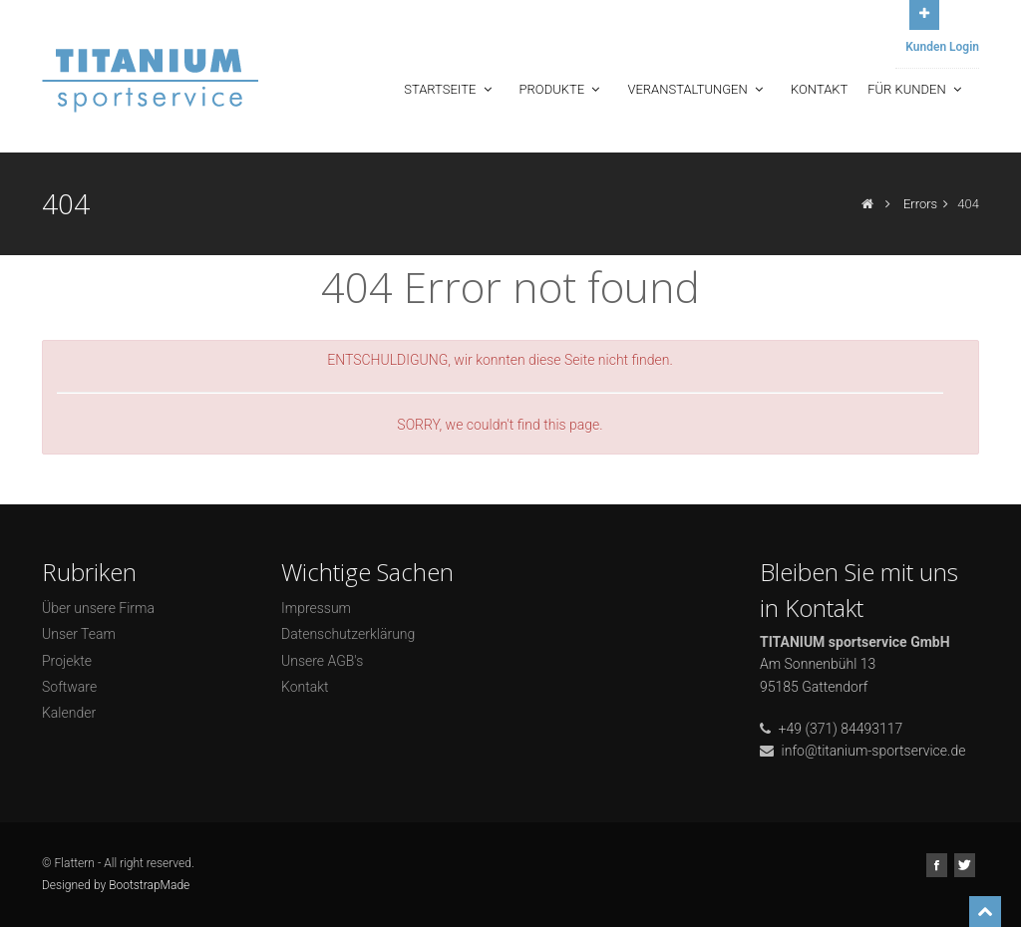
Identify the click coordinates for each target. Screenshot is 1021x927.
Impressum (316, 608)
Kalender (69, 713)
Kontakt (819, 89)
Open (924, 12)
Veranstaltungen (697, 89)
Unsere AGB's (322, 661)
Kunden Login (942, 47)
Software (69, 687)
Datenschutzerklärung (348, 634)
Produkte (561, 89)
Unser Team (79, 634)
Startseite (449, 89)
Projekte (67, 661)
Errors (920, 203)
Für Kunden (916, 89)
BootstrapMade (149, 885)
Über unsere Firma (98, 608)
